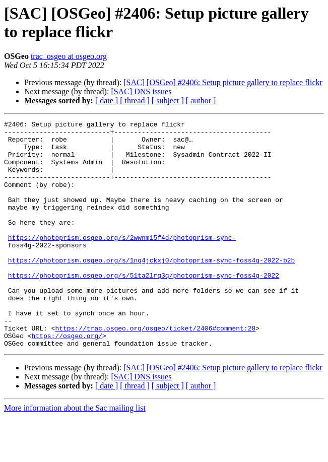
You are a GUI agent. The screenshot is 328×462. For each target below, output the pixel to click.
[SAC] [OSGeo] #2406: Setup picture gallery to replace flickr (222, 82)
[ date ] (106, 100)
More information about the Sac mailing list (75, 453)
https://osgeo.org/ (67, 379)
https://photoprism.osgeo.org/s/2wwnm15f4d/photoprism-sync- (122, 261)
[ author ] (201, 100)
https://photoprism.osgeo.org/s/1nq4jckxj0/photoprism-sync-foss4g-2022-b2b (151, 288)
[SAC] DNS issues (141, 91)
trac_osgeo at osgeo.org (69, 56)
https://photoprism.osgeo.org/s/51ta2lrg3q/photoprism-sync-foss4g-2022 (143, 306)
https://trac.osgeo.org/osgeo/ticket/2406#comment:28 (155, 370)
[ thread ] (135, 100)
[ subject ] (168, 100)
